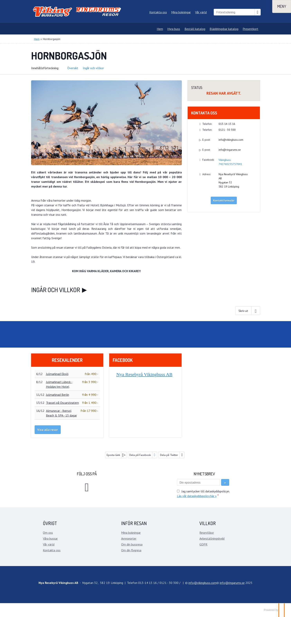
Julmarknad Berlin (57, 395)
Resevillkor (206, 533)
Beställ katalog (195, 29)
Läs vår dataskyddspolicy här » (197, 496)
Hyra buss (173, 29)
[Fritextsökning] (234, 12)
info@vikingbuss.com (231, 139)
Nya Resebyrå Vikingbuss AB (144, 374)
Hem (160, 29)
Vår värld (201, 12)
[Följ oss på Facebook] (87, 486)
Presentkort (250, 29)
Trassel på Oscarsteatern (62, 403)
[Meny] (281, 6)
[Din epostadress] (198, 482)
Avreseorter (128, 538)
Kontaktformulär (223, 200)
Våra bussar (50, 538)
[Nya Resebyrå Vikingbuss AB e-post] (202, 583)
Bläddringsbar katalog (224, 29)
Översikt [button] (72, 68)
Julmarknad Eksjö (57, 374)
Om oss (48, 533)
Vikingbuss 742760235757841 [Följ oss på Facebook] (230, 162)
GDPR (203, 544)
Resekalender (67, 360)
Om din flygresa (131, 550)
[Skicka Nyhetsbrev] (225, 482)
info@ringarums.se (230, 149)
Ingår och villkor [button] (93, 68)
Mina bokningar (181, 12)
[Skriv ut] (247, 310)
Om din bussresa (131, 544)
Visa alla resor (47, 430)
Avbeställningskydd (211, 538)
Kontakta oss (158, 12)
